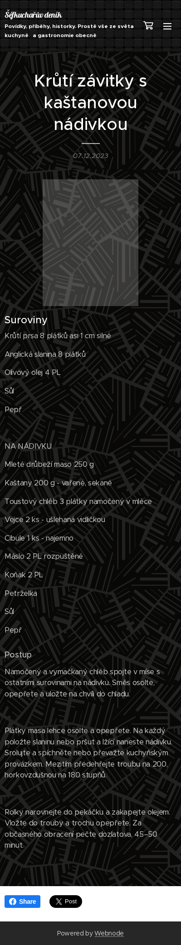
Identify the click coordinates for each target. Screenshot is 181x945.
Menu (167, 26)
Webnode (109, 933)
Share (22, 901)
